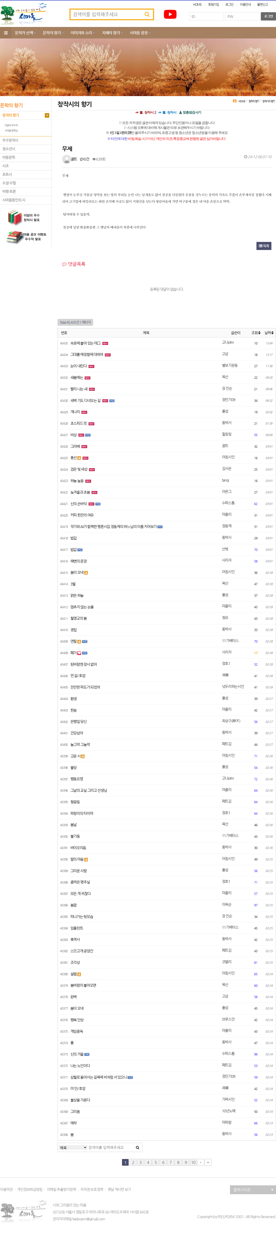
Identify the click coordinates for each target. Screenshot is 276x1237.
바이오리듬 (78, 848)
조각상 (75, 962)
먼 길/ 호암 (77, 675)
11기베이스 (230, 640)
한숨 (73, 710)
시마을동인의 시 (13, 200)
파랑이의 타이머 (81, 813)
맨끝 (208, 1162)
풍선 (73, 457)
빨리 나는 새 (79, 389)
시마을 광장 (138, 32)
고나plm (228, 342)
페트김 (226, 744)
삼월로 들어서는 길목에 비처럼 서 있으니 (99, 1077)
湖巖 (225, 675)
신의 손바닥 (78, 504)
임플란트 (76, 928)
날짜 (268, 333)
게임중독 (76, 1031)
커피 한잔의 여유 (82, 515)
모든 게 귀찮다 (80, 893)
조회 (255, 333)
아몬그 (226, 491)
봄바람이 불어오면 (83, 985)
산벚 (225, 549)
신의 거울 (77, 1054)
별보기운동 (230, 365)
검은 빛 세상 (79, 469)
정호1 (226, 663)
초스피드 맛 (78, 423)
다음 (200, 1162)
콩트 (74, 159)
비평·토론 (9, 191)
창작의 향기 (10, 115)
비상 (73, 435)
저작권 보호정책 (91, 1189)
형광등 (75, 802)
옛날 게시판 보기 (119, 1189)
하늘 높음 (77, 481)
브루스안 (228, 1019)
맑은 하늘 (77, 595)
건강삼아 (76, 733)
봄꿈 (73, 905)
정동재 (226, 526)
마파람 (226, 1122)
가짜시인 (228, 1099)
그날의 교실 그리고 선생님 (88, 790)
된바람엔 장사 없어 (83, 664)
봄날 (73, 825)
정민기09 (229, 399)
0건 (84, 159)
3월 (72, 584)
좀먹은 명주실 (80, 882)
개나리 (75, 412)
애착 (73, 1123)
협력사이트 (253, 1190)
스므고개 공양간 (81, 951)
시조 (5, 166)
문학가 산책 (24, 32)
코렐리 (226, 962)
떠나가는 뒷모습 (81, 916)
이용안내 (245, 4)
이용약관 (6, 1189)
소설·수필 (9, 183)
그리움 (75, 1111)
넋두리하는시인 (233, 686)
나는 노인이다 (80, 1066)
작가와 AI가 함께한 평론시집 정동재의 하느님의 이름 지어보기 (113, 526)
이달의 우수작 (11, 125)
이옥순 (226, 904)
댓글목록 (74, 264)
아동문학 (8, 157)
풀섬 (225, 411)
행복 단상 (77, 1020)
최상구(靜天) (231, 721)
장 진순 (227, 388)
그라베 (75, 446)
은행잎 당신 (78, 721)
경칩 (73, 630)
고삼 (225, 354)
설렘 (73, 974)
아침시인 (228, 457)
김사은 (226, 468)
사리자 (226, 560)
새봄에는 (77, 377)
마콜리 (226, 514)
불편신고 (262, 4)
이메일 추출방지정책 (61, 1189)
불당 (73, 767)
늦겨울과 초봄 (80, 492)
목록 (264, 246)
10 (193, 1162)
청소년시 (8, 149)
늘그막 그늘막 (80, 744)
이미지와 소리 (81, 32)
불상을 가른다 (80, 1100)
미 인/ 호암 (77, 1088)
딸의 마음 (77, 859)
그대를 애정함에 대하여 (87, 354)
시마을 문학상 (11, 130)
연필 (73, 641)
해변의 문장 (78, 561)
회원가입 (213, 4)
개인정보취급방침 (29, 1189)
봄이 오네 (77, 572)
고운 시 (75, 756)
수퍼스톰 (228, 503)
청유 (225, 617)
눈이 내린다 (78, 366)
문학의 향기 (51, 32)
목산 (225, 377)
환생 (73, 698)
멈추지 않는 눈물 (82, 607)
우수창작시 (10, 140)
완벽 (73, 997)
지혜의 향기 (111, 32)
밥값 (73, 538)
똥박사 (226, 422)
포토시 (7, 174)
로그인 (229, 4)
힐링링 (226, 434)
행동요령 (76, 779)
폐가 (73, 653)
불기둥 (75, 836)
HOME (197, 4)
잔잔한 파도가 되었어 (85, 687)
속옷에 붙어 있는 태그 (85, 343)
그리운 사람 (78, 871)
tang (225, 480)
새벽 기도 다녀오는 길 (85, 400)
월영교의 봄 (78, 618)
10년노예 (229, 1111)
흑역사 (75, 939)
